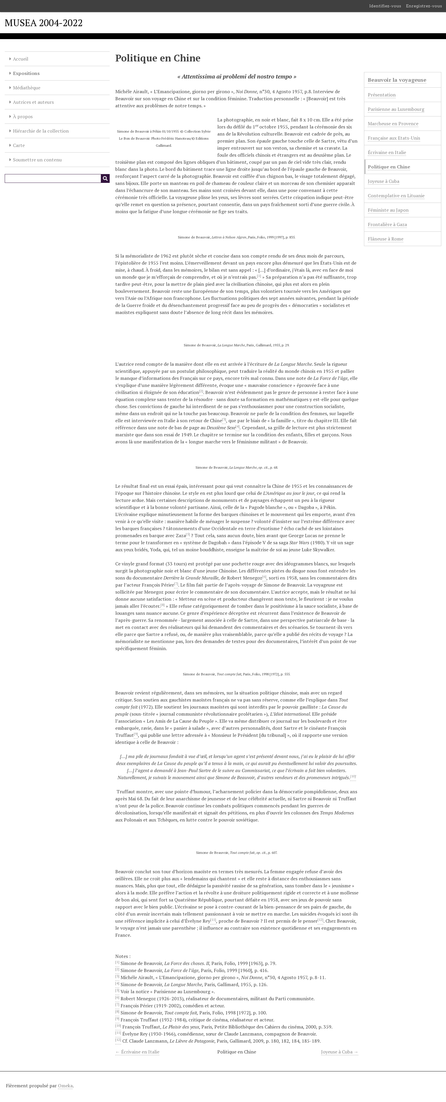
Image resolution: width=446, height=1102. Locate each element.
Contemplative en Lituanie (396, 195)
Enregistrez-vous (424, 6)
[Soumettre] (105, 178)
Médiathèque (26, 87)
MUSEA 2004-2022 (44, 22)
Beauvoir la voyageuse (397, 79)
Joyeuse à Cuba (383, 181)
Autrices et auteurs (33, 102)
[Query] (57, 178)
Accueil (20, 59)
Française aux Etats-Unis (394, 138)
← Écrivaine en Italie (137, 1051)
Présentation (382, 94)
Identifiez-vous (385, 6)
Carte (19, 145)
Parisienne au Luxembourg (396, 109)
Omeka (65, 1085)
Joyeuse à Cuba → (339, 1051)
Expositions (26, 73)
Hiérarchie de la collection (41, 131)
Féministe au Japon (388, 210)
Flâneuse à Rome (385, 239)
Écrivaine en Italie (387, 152)
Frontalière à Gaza (387, 224)
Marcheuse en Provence (393, 123)
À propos (23, 116)
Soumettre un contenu (37, 159)
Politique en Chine (389, 166)
